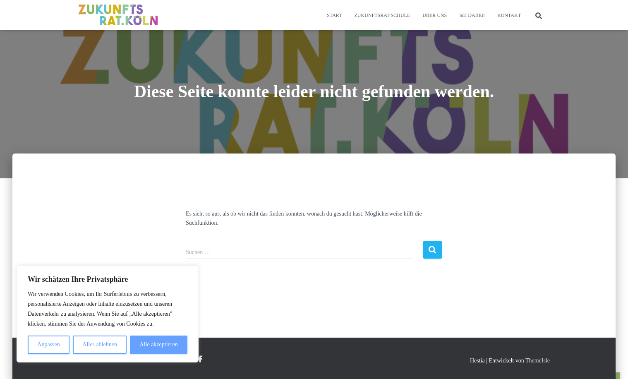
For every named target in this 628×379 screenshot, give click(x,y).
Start (334, 15)
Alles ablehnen (99, 344)
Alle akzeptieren (159, 344)
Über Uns (434, 15)
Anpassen (48, 344)
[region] (108, 314)
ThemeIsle (537, 360)
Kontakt (509, 15)
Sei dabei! (472, 15)
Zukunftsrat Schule (382, 15)
